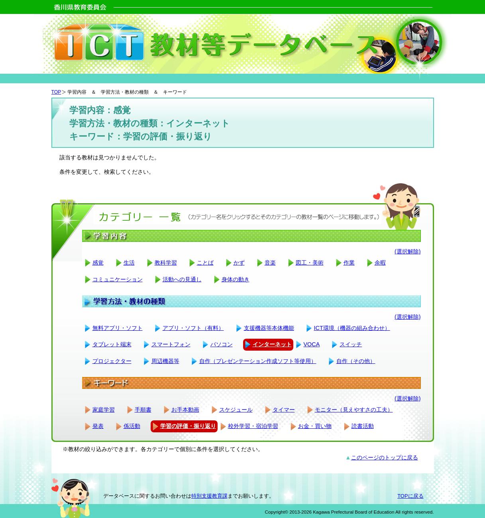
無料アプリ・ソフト (117, 328)
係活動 (132, 426)
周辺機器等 (165, 361)
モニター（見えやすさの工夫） (354, 409)
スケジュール (236, 409)
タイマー (284, 409)
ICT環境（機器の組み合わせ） (352, 328)
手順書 (143, 409)
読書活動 (362, 426)
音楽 (270, 262)
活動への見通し (182, 279)
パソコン (221, 344)
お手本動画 (185, 409)
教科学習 (166, 262)
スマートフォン (170, 344)
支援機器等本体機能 (269, 328)
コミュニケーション (117, 279)
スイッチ (351, 344)
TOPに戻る (410, 496)
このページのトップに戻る (384, 457)
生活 (129, 262)
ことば (205, 262)
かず (239, 262)
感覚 (98, 262)
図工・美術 (310, 262)
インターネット (272, 344)
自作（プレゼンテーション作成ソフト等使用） (257, 361)
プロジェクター (112, 361)
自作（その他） (355, 361)
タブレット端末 (112, 344)
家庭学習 (103, 409)
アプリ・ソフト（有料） (193, 328)
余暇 (380, 262)
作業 (349, 262)
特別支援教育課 (209, 496)
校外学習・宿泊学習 (253, 426)
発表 (98, 426)
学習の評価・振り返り (188, 426)
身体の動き (235, 279)
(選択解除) (408, 251)
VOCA (312, 344)
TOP (56, 92)
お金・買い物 (315, 426)
